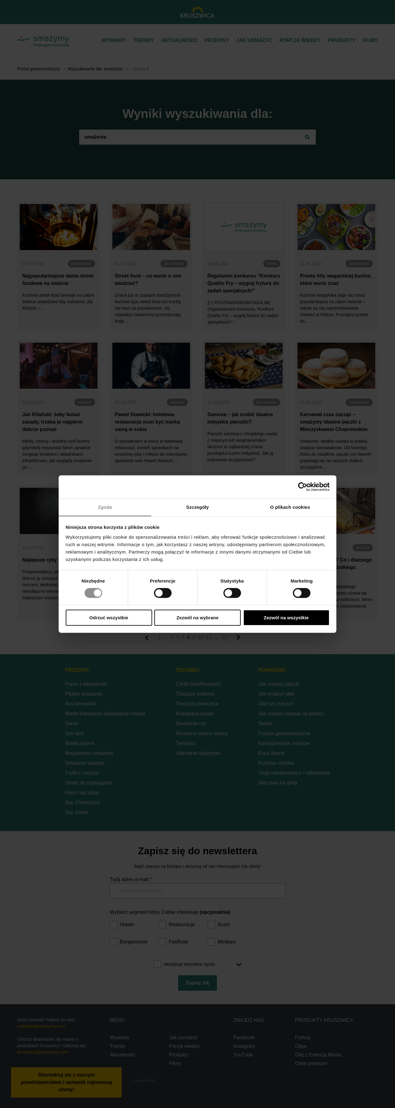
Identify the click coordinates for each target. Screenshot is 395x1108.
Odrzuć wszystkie (108, 617)
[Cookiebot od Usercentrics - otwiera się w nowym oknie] (303, 486)
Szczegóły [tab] (197, 506)
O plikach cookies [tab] (290, 506)
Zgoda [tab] (105, 506)
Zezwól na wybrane (198, 617)
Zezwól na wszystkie (286, 617)
